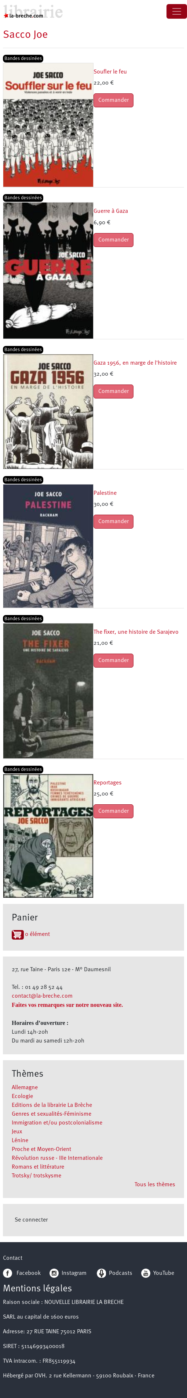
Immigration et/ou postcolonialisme (57, 1123)
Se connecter (31, 1220)
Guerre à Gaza (111, 211)
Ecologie (22, 1097)
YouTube (163, 1273)
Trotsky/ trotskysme (36, 1176)
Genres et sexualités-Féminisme (51, 1114)
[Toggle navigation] (176, 11)
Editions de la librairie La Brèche (52, 1105)
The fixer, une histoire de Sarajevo (136, 632)
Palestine (105, 493)
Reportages (108, 783)
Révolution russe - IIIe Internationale (57, 1158)
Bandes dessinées (23, 58)
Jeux (17, 1132)
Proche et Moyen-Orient (41, 1149)
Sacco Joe (25, 35)
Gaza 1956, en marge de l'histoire (135, 363)
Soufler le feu (110, 72)
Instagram (68, 1273)
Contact (12, 1258)
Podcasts (114, 1273)
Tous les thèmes (155, 1185)
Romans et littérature (38, 1167)
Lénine (20, 1141)
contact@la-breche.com (42, 996)
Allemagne (25, 1088)
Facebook (22, 1273)
